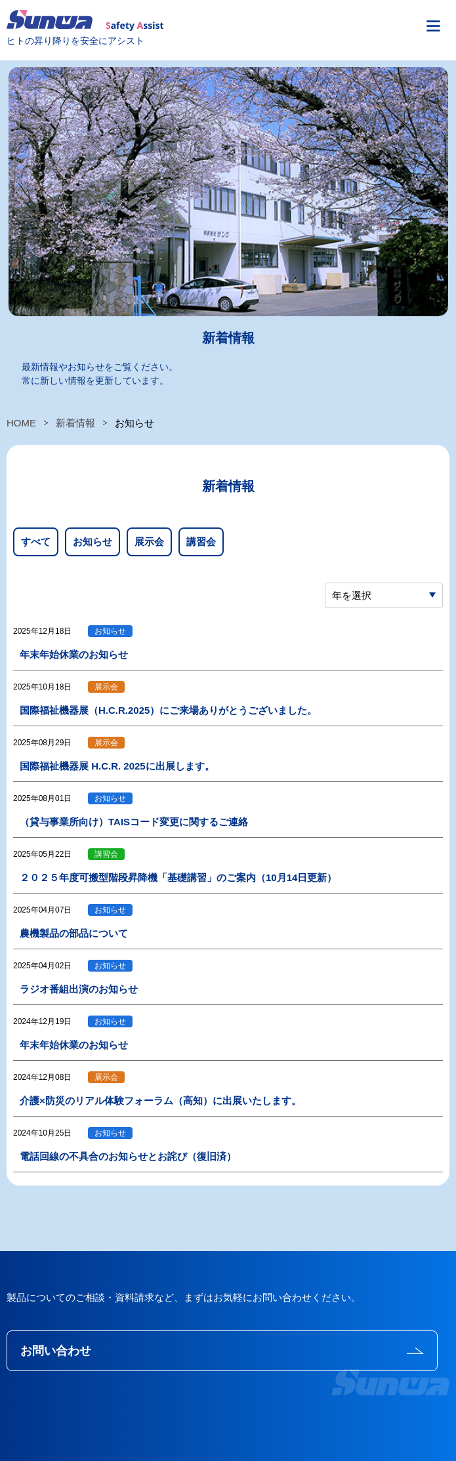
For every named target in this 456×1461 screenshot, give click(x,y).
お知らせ (92, 541)
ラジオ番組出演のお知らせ (79, 989)
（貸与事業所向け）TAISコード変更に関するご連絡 (134, 821)
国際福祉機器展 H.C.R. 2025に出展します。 (117, 766)
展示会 (149, 541)
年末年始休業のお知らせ (74, 654)
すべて (36, 541)
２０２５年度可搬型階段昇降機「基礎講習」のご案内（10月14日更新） (178, 877)
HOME (21, 422)
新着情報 (75, 422)
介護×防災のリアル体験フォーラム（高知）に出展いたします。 (160, 1100)
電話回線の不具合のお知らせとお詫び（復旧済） (128, 1156)
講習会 (201, 541)
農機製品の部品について (74, 933)
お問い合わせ (55, 1350)
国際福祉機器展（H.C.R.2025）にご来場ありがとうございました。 (168, 710)
